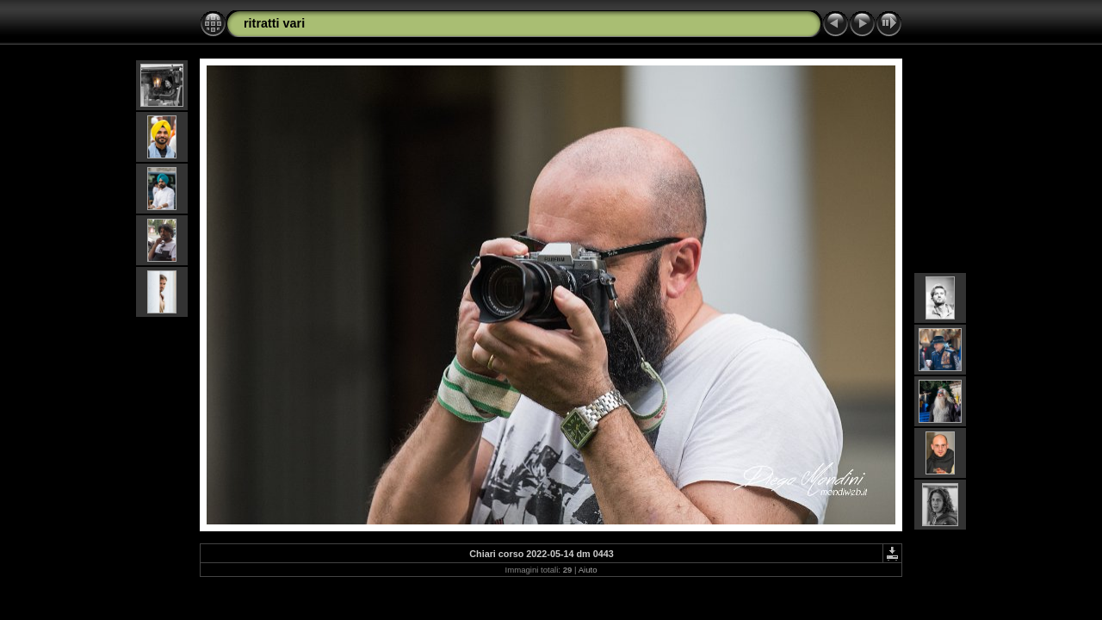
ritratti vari (274, 23)
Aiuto (588, 569)
